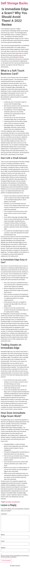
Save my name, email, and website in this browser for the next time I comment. (15, 556)
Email (3, 541)
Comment (4, 514)
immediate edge (17, 55)
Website (3, 547)
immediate (8, 502)
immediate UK (16, 502)
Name (3, 534)
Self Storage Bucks (14, 3)
